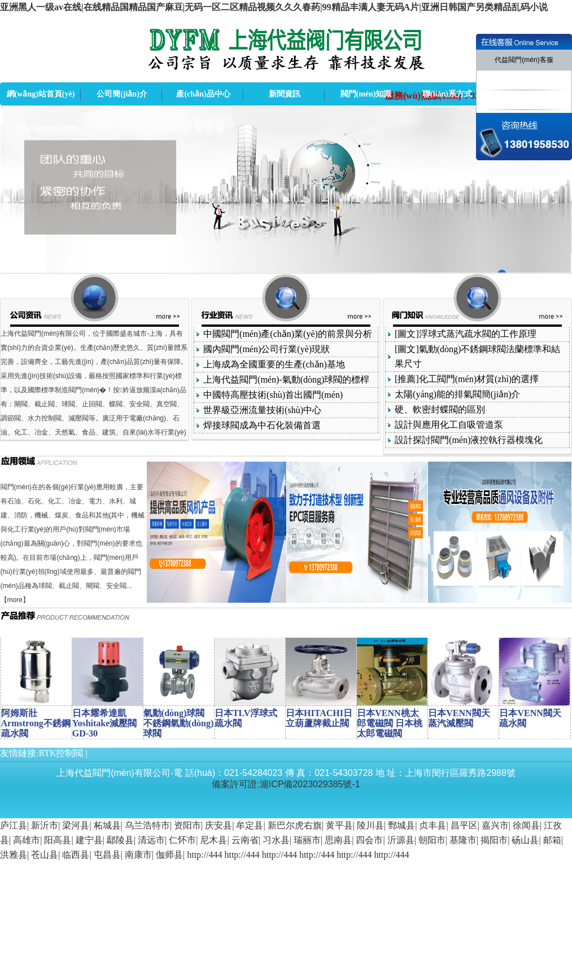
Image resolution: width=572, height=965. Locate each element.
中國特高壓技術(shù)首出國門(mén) (273, 395)
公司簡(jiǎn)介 (122, 94)
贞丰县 (432, 825)
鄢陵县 (120, 840)
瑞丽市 (307, 840)
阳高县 (57, 840)
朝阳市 (432, 840)
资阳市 (187, 825)
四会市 (369, 840)
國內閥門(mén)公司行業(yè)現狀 (266, 349)
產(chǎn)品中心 (203, 94)
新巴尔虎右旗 (295, 825)
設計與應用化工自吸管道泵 (449, 424)
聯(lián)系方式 (447, 94)
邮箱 (552, 840)
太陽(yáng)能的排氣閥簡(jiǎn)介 (457, 394)
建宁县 (89, 840)
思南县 (338, 840)
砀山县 (525, 840)
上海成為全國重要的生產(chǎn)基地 (274, 364)
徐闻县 (526, 825)
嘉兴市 (495, 825)
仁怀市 (182, 840)
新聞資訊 (284, 94)
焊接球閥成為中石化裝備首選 (262, 425)
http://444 (204, 854)
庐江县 (13, 825)
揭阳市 (494, 840)
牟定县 (249, 825)
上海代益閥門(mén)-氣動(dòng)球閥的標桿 (286, 379)
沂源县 (400, 840)
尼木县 (213, 840)
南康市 (138, 854)
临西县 (75, 854)
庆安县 (218, 825)
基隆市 (463, 840)
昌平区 (464, 825)
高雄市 (26, 840)
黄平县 (339, 825)
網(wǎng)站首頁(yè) (41, 94)
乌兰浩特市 (147, 825)
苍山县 (44, 854)
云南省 (245, 840)
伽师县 (169, 854)
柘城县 (107, 825)
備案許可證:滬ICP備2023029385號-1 (286, 784)
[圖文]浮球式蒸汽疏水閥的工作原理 (465, 334)
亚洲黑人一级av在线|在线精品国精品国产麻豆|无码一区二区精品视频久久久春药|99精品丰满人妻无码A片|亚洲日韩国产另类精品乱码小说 (274, 7)
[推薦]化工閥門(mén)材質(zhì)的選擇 (467, 379)
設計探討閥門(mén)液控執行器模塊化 (469, 440)
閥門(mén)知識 (366, 94)
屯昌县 (107, 854)
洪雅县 (13, 854)
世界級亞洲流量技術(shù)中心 (262, 410)
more (15, 600)
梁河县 (75, 825)
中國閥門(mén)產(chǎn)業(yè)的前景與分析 (287, 334)
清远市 (151, 840)
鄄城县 (401, 825)
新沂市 (44, 825)
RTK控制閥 (60, 753)
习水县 (276, 840)
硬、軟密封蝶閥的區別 (440, 409)
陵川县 (370, 825)
